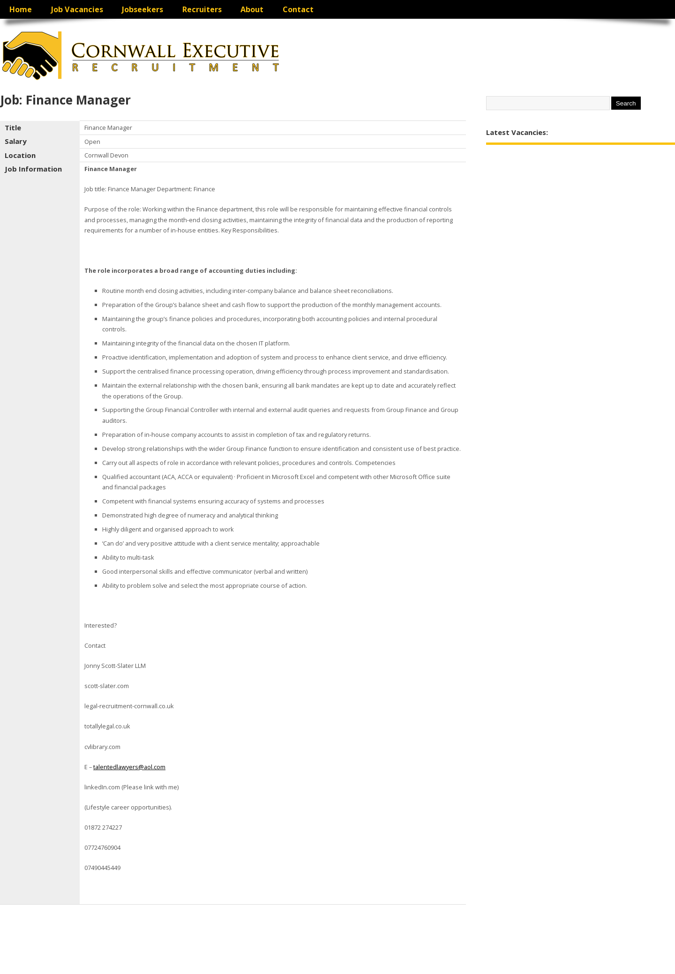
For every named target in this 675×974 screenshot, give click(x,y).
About (251, 9)
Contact (298, 9)
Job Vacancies (77, 9)
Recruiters (202, 9)
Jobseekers (142, 9)
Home (20, 9)
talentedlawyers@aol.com (129, 767)
